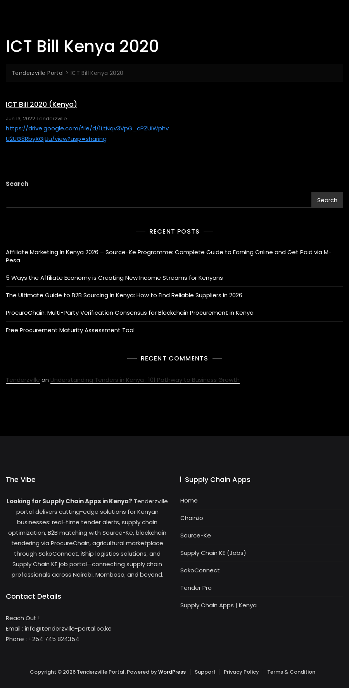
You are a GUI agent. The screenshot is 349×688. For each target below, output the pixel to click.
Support (205, 672)
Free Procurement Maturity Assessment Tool (70, 330)
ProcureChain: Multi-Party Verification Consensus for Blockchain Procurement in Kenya (130, 312)
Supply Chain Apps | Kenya (218, 605)
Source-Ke (195, 535)
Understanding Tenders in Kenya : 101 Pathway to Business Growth (145, 380)
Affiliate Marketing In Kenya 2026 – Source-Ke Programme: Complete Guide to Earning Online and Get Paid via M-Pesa (169, 256)
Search (17, 184)
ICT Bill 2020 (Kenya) (41, 104)
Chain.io (191, 518)
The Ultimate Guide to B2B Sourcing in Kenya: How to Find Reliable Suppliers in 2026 (124, 295)
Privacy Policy (241, 672)
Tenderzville (51, 118)
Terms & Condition (291, 672)
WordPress (172, 672)
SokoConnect (200, 570)
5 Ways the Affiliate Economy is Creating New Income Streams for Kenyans (114, 278)
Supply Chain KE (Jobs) (213, 553)
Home (189, 500)
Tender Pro (196, 588)
